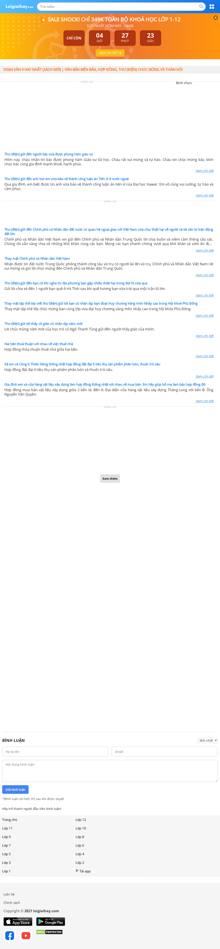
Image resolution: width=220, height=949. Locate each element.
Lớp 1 (6, 871)
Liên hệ (9, 894)
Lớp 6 (80, 845)
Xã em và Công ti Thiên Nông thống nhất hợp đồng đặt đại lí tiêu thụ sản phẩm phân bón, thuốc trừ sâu (82, 364)
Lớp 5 (6, 854)
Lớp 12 (81, 819)
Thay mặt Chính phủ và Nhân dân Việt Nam (37, 258)
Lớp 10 (81, 828)
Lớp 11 (7, 828)
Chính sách (12, 902)
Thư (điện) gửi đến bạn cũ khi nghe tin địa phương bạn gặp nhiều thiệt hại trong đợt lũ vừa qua (75, 283)
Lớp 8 (80, 837)
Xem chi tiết (204, 170)
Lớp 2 (80, 862)
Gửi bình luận (15, 789)
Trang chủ (9, 819)
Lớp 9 (6, 837)
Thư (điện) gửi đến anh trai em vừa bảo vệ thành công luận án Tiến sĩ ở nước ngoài (66, 179)
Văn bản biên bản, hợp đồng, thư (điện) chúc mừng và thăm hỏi (123, 69)
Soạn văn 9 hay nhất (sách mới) (32, 69)
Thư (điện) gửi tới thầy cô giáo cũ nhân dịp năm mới (43, 323)
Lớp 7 (6, 845)
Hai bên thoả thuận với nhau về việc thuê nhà (38, 344)
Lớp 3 (6, 862)
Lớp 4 (80, 854)
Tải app (83, 871)
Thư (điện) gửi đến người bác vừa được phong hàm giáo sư (48, 154)
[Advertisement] (110, 118)
